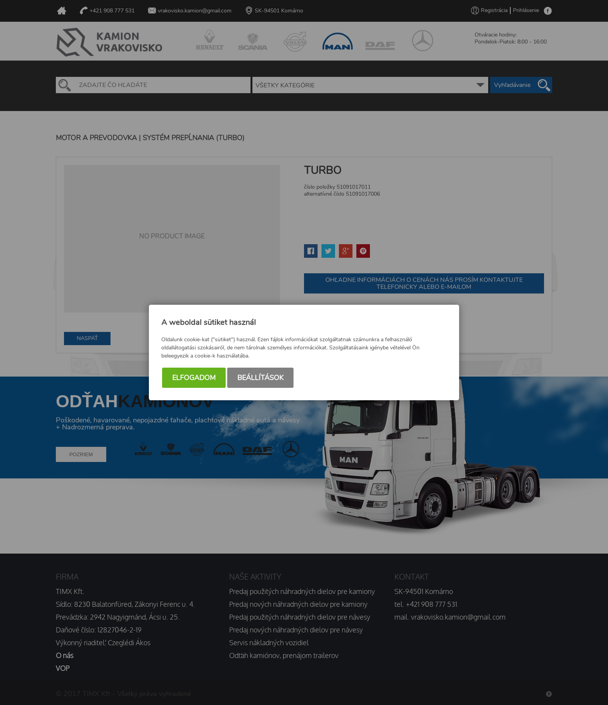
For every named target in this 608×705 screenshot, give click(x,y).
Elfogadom (194, 377)
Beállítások (260, 377)
